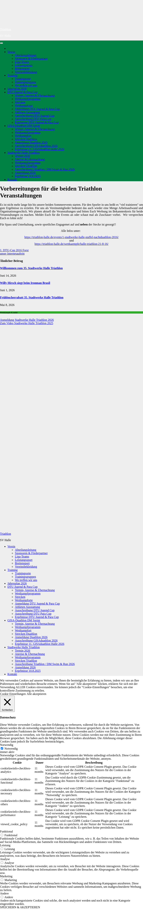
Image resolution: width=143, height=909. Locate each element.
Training (12, 75)
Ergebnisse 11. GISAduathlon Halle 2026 (39, 149)
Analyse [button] (5, 859)
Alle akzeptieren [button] (36, 693)
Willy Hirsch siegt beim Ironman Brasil (25, 282)
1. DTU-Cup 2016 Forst (14, 250)
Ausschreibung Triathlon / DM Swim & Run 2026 (45, 169)
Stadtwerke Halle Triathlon (23, 152)
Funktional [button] (6, 831)
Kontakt (12, 179)
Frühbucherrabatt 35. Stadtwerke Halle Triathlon (31, 297)
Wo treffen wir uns (26, 85)
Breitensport (22, 68)
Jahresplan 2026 (17, 88)
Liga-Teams (22, 61)
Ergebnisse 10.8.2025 (28, 176)
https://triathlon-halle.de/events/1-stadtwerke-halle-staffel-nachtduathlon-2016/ (71, 237)
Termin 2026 (22, 156)
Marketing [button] (6, 876)
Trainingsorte (23, 78)
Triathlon (5, 29)
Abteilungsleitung (25, 55)
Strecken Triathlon (26, 166)
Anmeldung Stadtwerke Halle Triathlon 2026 (27, 319)
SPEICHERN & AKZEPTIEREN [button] (20, 907)
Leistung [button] (5, 845)
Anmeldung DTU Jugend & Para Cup (37, 108)
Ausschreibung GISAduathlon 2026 (36, 145)
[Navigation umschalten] (1, 43)
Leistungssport (23, 65)
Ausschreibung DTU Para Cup (33, 119)
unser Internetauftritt (12, 253)
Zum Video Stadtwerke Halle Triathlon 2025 (26, 323)
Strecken (20, 102)
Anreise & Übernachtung (30, 159)
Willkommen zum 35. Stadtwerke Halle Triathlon (31, 268)
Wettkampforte (24, 105)
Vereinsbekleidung (26, 72)
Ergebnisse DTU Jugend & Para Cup (37, 122)
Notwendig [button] (6, 744)
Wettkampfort (23, 135)
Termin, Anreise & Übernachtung (35, 95)
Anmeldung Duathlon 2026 (31, 142)
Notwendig (11, 748)
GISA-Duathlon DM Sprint (23, 125)
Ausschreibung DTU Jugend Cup (35, 115)
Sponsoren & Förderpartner (31, 58)
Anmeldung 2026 (25, 172)
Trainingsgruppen (25, 82)
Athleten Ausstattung (27, 112)
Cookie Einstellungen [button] (13, 693)
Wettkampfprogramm (27, 98)
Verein (11, 51)
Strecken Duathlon (26, 139)
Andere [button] (4, 893)
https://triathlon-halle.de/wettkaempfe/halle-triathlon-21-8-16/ (72, 243)
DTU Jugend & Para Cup (22, 92)
